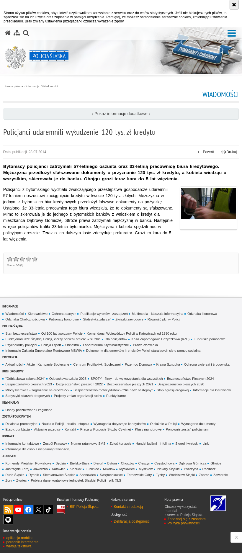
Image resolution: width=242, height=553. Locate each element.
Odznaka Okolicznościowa (25, 319)
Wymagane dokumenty (198, 424)
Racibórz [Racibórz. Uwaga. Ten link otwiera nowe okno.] (209, 469)
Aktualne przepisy (47, 429)
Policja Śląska (12, 326)
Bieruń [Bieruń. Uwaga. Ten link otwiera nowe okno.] (98, 463)
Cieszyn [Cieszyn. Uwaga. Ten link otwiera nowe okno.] (144, 463)
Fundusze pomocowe (209, 339)
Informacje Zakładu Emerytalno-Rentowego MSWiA (43, 350)
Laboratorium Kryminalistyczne (106, 345)
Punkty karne (116, 395)
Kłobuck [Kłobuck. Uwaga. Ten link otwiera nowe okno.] (75, 469)
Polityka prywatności (183, 523)
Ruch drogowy (13, 371)
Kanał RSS (8, 509)
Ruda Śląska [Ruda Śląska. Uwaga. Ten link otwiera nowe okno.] (14, 475)
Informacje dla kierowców (212, 390)
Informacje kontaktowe (22, 443)
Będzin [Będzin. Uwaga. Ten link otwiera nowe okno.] (60, 463)
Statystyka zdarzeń (97, 319)
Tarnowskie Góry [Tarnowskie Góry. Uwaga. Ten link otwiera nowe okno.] (139, 475)
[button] (232, 33)
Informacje (32, 86)
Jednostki (9, 456)
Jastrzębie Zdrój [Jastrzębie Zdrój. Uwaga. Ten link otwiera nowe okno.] (17, 469)
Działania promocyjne (21, 424)
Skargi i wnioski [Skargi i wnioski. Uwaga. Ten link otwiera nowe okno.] (186, 443)
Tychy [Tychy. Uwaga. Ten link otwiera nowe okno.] (160, 475)
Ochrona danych (64, 313)
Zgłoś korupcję (121, 443)
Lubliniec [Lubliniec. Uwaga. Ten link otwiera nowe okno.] (92, 469)
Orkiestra (72, 345)
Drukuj (229, 152)
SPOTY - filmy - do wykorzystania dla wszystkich (127, 378)
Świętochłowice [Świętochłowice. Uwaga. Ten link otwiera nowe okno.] (111, 475)
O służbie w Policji (163, 424)
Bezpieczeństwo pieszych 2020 (181, 384)
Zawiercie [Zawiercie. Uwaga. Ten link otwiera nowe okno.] (220, 475)
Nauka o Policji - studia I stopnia (65, 424)
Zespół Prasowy (55, 443)
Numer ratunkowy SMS (88, 443)
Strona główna (14, 86)
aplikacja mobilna (19, 538)
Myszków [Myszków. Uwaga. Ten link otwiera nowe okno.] (146, 469)
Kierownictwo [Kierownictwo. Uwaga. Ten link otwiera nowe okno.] (38, 313)
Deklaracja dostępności (132, 521)
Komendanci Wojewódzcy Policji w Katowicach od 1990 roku (132, 333)
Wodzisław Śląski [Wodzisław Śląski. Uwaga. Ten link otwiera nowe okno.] (182, 475)
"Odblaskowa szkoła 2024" (25, 378)
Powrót (205, 152)
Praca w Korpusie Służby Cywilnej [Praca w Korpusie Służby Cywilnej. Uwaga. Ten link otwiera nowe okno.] (105, 429)
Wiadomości (50, 86)
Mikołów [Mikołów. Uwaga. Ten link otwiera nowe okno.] (109, 469)
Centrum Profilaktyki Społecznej (96, 364)
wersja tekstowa (18, 546)
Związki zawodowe (129, 319)
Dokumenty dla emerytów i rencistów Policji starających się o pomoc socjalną (143, 350)
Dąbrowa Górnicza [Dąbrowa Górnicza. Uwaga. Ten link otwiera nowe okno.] (192, 463)
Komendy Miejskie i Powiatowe (28, 463)
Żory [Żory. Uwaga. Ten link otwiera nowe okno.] (8, 480)
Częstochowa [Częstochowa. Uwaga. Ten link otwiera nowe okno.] (164, 463)
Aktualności (13, 364)
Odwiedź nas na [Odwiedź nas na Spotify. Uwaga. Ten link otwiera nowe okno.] (8, 519)
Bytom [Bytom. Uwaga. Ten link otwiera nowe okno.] (112, 463)
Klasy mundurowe (148, 429)
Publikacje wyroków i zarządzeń (103, 313)
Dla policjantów (116, 339)
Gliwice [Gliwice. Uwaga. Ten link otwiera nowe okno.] (215, 463)
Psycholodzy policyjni (21, 345)
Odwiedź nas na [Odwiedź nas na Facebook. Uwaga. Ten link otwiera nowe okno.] (28, 509)
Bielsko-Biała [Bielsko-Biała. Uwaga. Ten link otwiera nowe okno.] (79, 463)
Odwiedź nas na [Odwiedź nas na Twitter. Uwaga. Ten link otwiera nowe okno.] (38, 509)
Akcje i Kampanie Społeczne (48, 364)
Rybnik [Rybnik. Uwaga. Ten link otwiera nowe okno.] (34, 475)
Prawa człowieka (145, 345)
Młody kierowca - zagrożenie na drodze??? (37, 390)
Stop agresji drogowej (173, 390)
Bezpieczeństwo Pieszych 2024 (190, 378)
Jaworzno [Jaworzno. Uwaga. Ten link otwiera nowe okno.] (40, 469)
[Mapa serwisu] (17, 33)
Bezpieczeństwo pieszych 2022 (79, 384)
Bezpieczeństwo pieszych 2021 (130, 384)
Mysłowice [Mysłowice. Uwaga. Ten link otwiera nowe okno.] (127, 469)
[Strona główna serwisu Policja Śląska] (8, 33)
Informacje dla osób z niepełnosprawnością (37, 449)
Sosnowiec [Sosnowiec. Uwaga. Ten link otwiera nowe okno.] (87, 475)
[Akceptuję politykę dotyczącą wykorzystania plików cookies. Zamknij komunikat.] (234, 4)
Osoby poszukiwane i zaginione (28, 410)
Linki (205, 443)
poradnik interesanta (22, 542)
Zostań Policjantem (16, 416)
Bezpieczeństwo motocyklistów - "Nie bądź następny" (113, 390)
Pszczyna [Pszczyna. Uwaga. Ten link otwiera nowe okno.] (191, 469)
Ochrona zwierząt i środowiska (207, 364)
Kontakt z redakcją (128, 507)
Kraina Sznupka (168, 364)
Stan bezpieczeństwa (21, 333)
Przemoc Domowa (138, 364)
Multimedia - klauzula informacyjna (157, 313)
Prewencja (9, 357)
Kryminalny (10, 402)
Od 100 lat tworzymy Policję (62, 333)
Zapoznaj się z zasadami (186, 519)
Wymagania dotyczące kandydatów (120, 424)
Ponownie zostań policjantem (187, 429)
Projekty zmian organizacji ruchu (78, 395)
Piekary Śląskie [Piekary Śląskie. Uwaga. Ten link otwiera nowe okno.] (168, 469)
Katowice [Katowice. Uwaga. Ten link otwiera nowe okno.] (59, 469)
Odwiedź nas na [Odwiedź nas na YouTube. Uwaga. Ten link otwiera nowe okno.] (18, 509)
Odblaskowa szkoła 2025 (67, 378)
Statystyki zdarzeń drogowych (27, 395)
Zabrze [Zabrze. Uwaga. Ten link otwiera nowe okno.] (204, 475)
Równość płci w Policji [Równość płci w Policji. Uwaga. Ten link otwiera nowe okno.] (164, 319)
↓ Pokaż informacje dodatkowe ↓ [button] (121, 113)
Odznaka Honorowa (202, 313)
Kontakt (70, 429)
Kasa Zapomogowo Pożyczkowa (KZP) (160, 339)
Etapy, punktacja (17, 429)
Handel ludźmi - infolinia (153, 443)
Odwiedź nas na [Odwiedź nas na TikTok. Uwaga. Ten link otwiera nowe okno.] (48, 509)
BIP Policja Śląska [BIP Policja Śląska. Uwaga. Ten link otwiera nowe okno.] (84, 507)
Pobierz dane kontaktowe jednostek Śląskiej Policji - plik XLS (76, 480)
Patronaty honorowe (64, 319)
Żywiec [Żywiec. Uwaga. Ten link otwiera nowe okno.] (21, 480)
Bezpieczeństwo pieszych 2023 (28, 384)
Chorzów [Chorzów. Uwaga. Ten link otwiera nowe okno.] (127, 463)
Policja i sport (51, 345)
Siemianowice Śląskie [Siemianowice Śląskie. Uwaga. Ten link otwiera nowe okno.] (59, 475)
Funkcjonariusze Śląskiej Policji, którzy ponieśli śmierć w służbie (53, 339)
